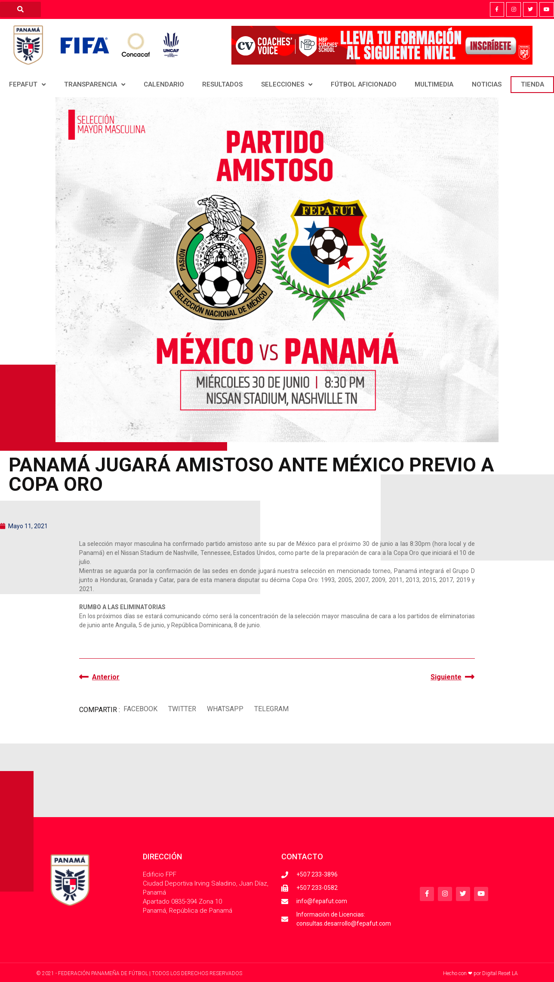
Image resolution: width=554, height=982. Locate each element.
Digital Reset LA (500, 973)
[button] (140, 709)
